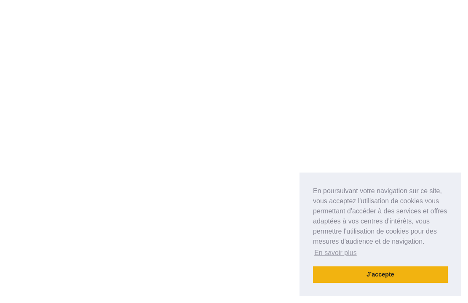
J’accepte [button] (380, 274)
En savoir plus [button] (335, 252)
